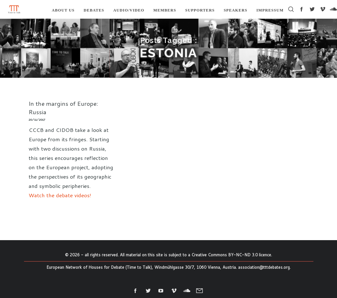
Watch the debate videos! (60, 195)
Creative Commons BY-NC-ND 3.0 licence (231, 255)
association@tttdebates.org (264, 267)
